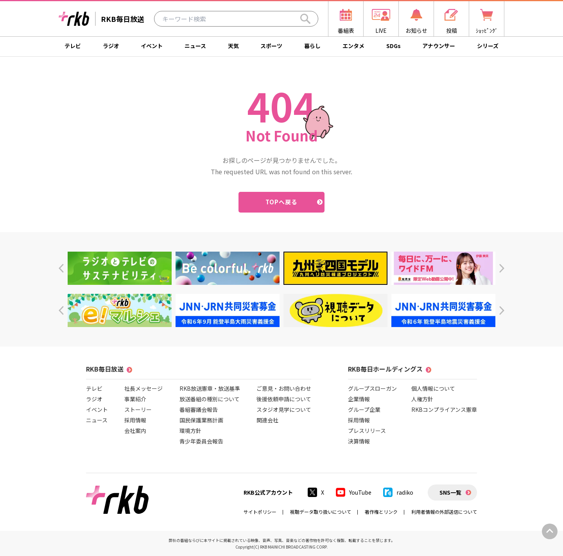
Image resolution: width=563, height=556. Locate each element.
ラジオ (111, 46)
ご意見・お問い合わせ (283, 388)
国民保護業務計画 (201, 420)
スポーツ (271, 46)
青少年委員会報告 (201, 441)
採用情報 (135, 420)
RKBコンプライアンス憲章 (444, 409)
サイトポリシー (260, 511)
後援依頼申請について (283, 399)
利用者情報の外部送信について (444, 511)
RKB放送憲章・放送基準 (209, 388)
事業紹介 (135, 399)
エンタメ (353, 46)
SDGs (393, 46)
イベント (152, 46)
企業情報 (359, 399)
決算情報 (359, 441)
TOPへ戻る (281, 202)
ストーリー (138, 409)
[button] (61, 268)
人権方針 (422, 399)
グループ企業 (364, 409)
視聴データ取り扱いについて (320, 511)
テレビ (73, 46)
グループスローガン (372, 388)
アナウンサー (438, 46)
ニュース (195, 46)
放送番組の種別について (209, 399)
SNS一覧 (450, 492)
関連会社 (267, 420)
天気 (233, 46)
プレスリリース (367, 430)
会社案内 (135, 430)
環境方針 (190, 430)
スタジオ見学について (283, 409)
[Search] (305, 19)
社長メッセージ (143, 388)
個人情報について (433, 388)
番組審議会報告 (198, 409)
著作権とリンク (381, 511)
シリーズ (487, 46)
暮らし (312, 46)
